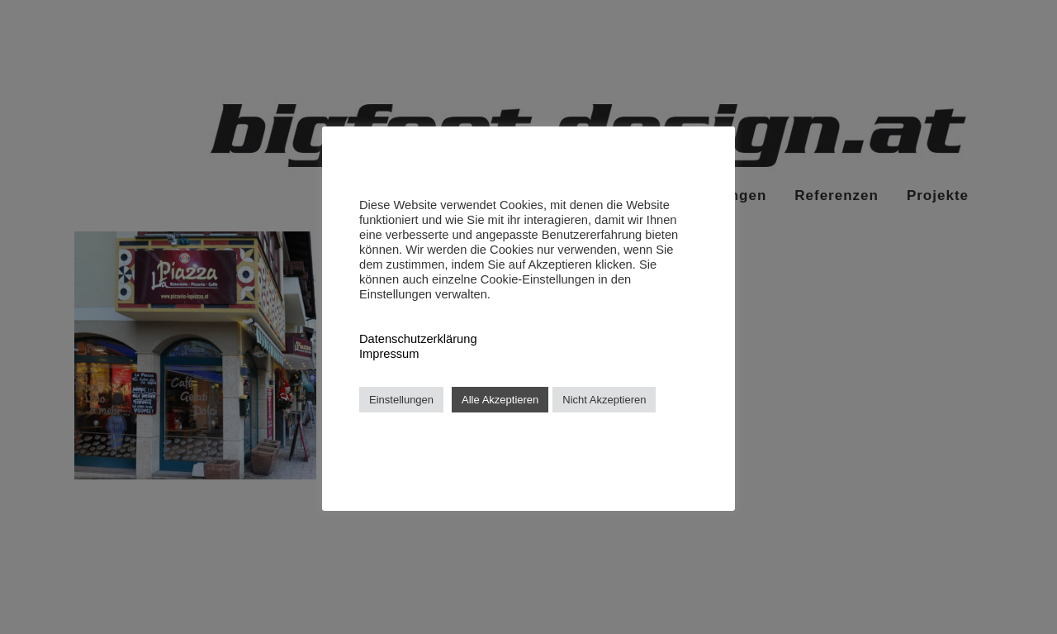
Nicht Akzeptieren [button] (604, 399)
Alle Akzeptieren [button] (500, 399)
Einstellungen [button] (401, 399)
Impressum (389, 353)
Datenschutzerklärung (418, 339)
